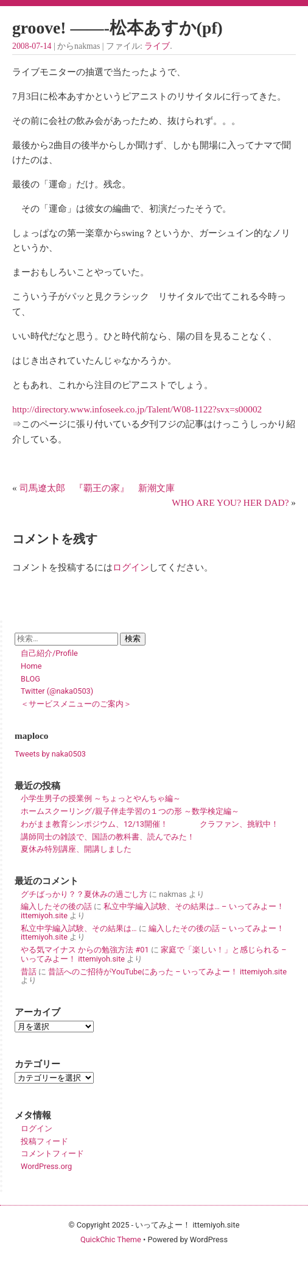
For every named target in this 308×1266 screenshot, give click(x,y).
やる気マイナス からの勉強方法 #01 (85, 949)
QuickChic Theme (110, 1239)
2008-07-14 (31, 46)
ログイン (131, 567)
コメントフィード (52, 1153)
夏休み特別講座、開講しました (76, 849)
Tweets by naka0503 (50, 753)
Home (31, 666)
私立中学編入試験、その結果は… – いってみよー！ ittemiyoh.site (152, 911)
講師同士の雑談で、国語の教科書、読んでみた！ (108, 836)
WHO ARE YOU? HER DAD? (230, 502)
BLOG (30, 678)
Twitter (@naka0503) (57, 691)
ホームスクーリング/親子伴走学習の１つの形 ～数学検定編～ (130, 811)
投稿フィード (44, 1141)
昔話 (29, 971)
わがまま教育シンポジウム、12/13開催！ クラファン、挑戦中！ (150, 824)
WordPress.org (46, 1166)
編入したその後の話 (56, 906)
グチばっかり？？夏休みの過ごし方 (84, 894)
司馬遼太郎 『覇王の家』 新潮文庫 (97, 488)
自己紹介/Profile (49, 653)
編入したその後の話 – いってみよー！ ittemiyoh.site (152, 933)
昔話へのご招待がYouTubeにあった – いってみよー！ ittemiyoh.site (167, 971)
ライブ (157, 46)
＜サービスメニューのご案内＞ (76, 703)
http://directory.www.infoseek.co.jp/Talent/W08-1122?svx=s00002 (137, 409)
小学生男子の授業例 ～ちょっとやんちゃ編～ (101, 798)
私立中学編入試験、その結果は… (79, 928)
